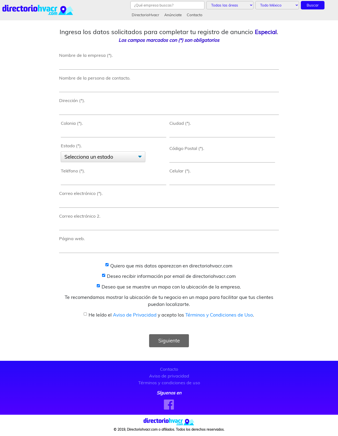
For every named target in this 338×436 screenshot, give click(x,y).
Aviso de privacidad (169, 376)
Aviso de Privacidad (135, 315)
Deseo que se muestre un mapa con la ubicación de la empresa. (171, 287)
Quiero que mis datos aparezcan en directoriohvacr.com (171, 266)
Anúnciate (173, 15)
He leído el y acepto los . (171, 315)
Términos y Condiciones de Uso (219, 315)
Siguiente (169, 340)
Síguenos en (169, 393)
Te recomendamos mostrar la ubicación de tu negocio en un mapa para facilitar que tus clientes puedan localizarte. (169, 300)
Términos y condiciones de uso (169, 382)
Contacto (194, 15)
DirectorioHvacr (145, 15)
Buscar (313, 5)
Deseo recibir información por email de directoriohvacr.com (171, 276)
